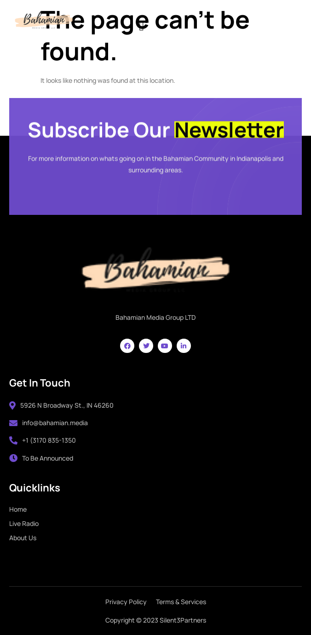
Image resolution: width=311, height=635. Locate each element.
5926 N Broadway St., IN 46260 (61, 405)
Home (18, 509)
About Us (22, 537)
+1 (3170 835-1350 (42, 440)
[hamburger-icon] (141, 25)
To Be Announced (41, 458)
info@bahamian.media (48, 422)
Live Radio (24, 523)
